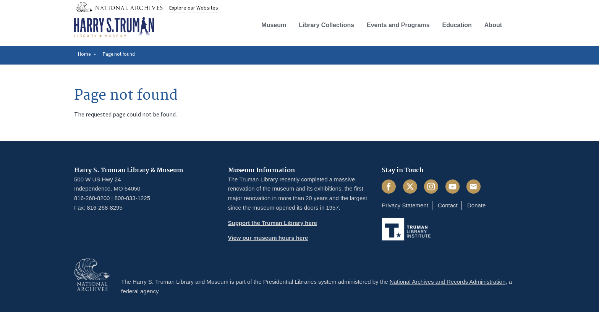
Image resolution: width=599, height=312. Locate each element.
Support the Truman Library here (272, 223)
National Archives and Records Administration (448, 281)
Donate (476, 205)
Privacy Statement (405, 205)
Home (84, 54)
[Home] (114, 27)
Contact (448, 205)
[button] (518, 24)
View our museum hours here (268, 237)
